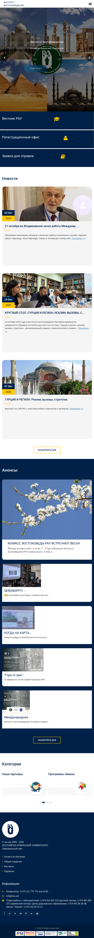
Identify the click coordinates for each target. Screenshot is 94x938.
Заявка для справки (18, 156)
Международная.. (17, 717)
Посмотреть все (47, 450)
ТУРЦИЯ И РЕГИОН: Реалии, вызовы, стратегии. (36, 399)
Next (89, 57)
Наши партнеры (12, 774)
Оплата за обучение (14, 857)
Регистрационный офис (20, 137)
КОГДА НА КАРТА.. (17, 633)
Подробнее (28, 68)
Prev (4, 57)
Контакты (9, 866)
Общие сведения (13, 861)
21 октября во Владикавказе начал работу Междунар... (41, 226)
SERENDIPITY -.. (15, 590)
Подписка (9, 871)
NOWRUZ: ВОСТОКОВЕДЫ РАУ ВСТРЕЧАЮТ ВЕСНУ (44, 543)
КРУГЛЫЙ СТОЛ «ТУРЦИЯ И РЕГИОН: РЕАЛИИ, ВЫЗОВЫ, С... (44, 312)
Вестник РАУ (12, 118)
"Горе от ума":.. (14, 675)
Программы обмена (61, 774)
